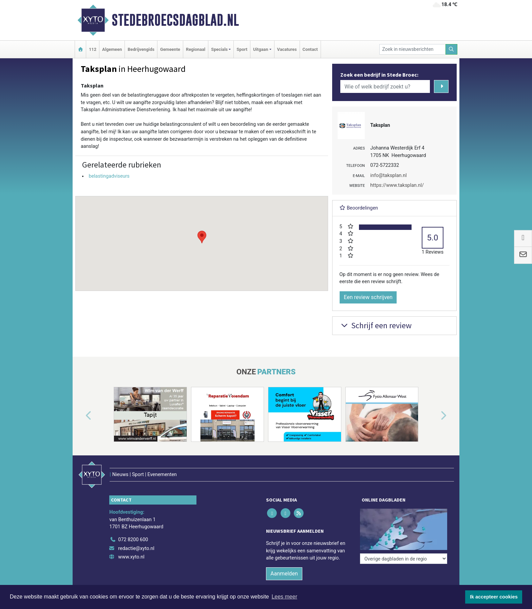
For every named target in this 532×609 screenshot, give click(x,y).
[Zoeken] (451, 49)
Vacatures (287, 49)
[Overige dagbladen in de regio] (403, 558)
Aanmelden (284, 573)
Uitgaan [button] (260, 49)
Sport (241, 49)
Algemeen (112, 49)
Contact (310, 49)
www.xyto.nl (131, 557)
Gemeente (170, 49)
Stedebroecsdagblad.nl (175, 20)
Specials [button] (219, 49)
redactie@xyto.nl (136, 548)
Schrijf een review (375, 325)
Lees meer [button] (284, 597)
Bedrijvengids (141, 49)
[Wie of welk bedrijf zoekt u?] (385, 86)
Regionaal (195, 49)
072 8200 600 (133, 540)
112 (92, 49)
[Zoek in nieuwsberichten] (412, 49)
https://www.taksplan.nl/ (397, 185)
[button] (201, 237)
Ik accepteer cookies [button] (494, 597)
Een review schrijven (368, 297)
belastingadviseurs (109, 176)
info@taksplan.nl (388, 175)
